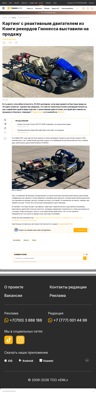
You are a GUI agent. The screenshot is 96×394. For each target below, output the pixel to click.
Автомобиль (16, 240)
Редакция (77, 3)
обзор (34, 240)
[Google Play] (20, 360)
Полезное (38, 8)
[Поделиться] (16, 43)
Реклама (91, 3)
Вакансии (13, 295)
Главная (4, 17)
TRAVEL (48, 3)
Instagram (62, 224)
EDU (55, 3)
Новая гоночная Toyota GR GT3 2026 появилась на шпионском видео (44, 124)
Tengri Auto (37, 112)
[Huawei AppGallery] (41, 360)
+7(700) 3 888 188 (26, 320)
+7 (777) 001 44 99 (70, 320)
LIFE (10, 3)
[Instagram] (20, 340)
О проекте (13, 287)
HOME (32, 3)
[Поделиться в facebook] (5, 128)
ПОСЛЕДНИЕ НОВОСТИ (9, 391)
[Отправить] (85, 258)
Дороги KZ (55, 8)
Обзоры (47, 8)
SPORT (16, 3)
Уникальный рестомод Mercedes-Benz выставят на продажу (40, 130)
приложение (38, 352)
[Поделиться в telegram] (5, 124)
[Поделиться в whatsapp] (5, 119)
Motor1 (61, 112)
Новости (30, 8)
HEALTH (24, 3)
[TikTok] (8, 340)
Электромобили (67, 8)
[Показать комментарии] (10, 43)
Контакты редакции (68, 287)
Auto (9, 17)
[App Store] (5, 360)
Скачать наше (16, 352)
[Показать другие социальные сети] (5, 132)
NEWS (4, 3)
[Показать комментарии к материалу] (5, 138)
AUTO (41, 3)
